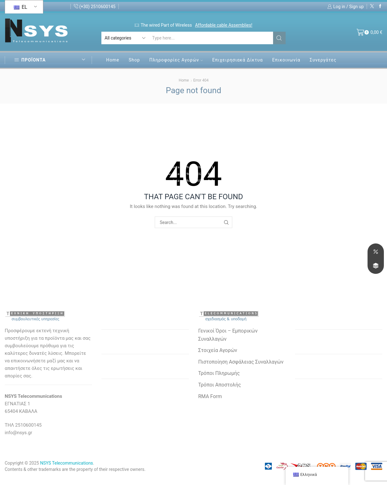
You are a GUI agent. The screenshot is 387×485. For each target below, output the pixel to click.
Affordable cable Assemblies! (223, 25)
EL (20, 7)
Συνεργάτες (323, 59)
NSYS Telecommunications (66, 463)
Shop (134, 59)
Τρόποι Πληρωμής (219, 373)
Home (112, 59)
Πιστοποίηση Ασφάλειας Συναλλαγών (241, 362)
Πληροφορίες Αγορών (176, 59)
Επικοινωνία (286, 59)
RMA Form (210, 396)
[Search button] (279, 38)
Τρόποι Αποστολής (219, 385)
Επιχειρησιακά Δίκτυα (237, 59)
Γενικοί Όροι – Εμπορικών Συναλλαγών (228, 335)
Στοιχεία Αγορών (217, 350)
